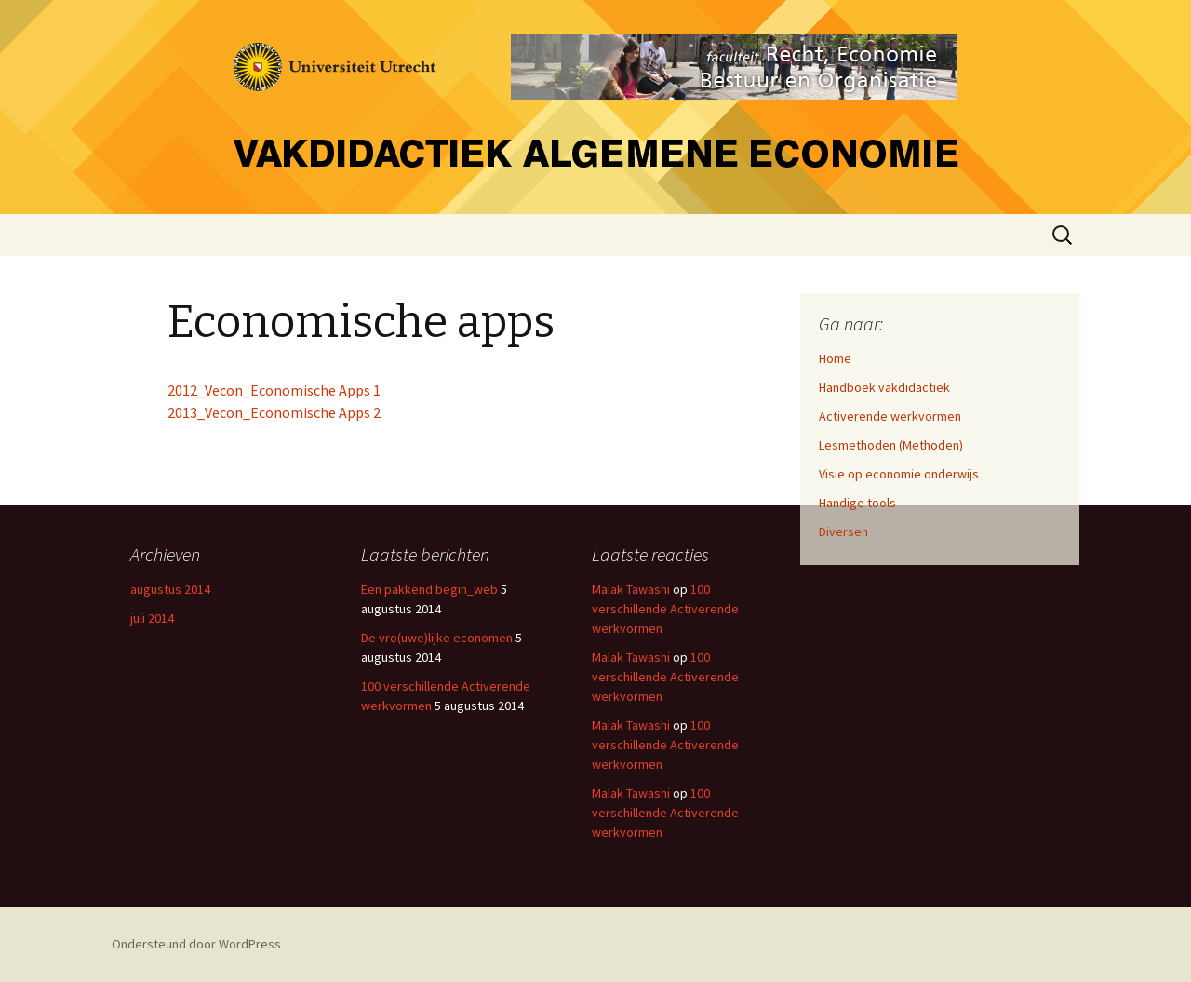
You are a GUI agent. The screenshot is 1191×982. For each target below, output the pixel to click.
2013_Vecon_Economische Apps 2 (274, 412)
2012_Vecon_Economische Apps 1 (274, 390)
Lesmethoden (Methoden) (891, 445)
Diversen (843, 531)
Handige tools (857, 502)
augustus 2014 (170, 589)
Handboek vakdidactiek (884, 387)
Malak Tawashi (631, 589)
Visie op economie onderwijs (899, 473)
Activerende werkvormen (890, 416)
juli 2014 (152, 618)
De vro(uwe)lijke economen (437, 637)
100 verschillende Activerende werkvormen (665, 609)
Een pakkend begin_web (429, 589)
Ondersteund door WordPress (196, 943)
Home (835, 358)
